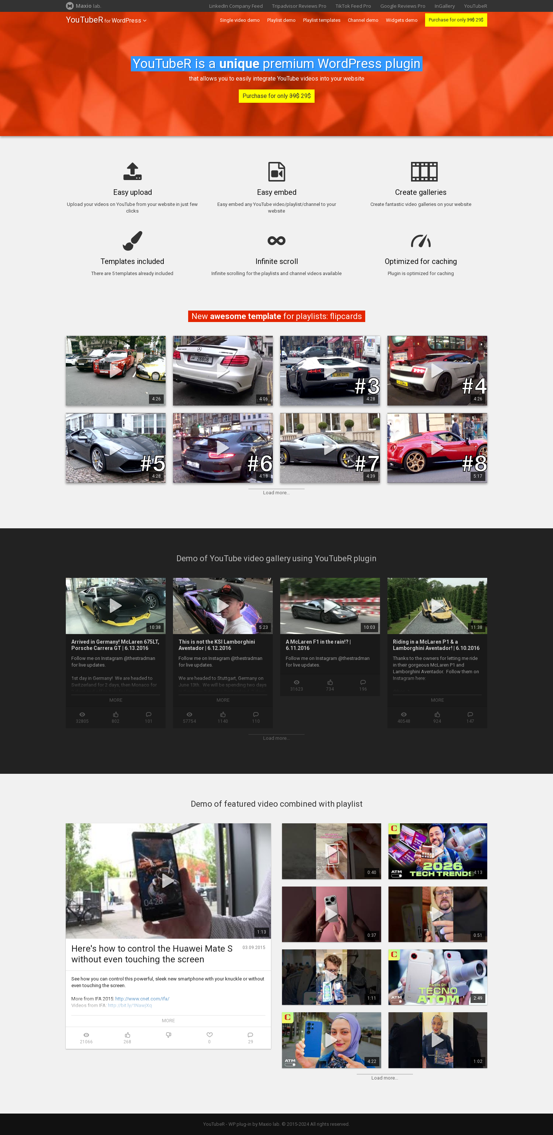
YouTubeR (475, 6)
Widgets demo (402, 20)
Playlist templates (321, 20)
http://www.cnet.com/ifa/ (142, 999)
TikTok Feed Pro (353, 6)
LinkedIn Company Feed (236, 6)
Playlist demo (281, 20)
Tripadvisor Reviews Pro (299, 6)
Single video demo (240, 20)
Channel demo (363, 20)
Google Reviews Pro (402, 6)
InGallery (445, 6)
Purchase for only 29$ (456, 20)
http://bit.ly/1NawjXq (130, 1005)
